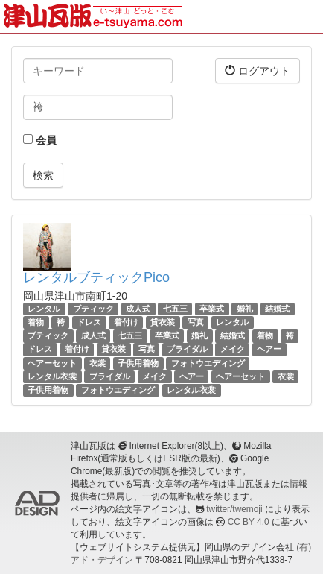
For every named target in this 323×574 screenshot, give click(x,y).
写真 (196, 322)
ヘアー (269, 349)
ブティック (93, 308)
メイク (232, 349)
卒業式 (211, 308)
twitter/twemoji (234, 509)
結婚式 (277, 308)
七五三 (175, 308)
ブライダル (187, 349)
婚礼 (245, 308)
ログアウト (257, 70)
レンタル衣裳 (52, 376)
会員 (40, 140)
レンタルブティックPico (96, 277)
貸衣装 (162, 322)
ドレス (89, 322)
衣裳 (97, 363)
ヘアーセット (52, 363)
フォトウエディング (208, 363)
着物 (36, 322)
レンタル (44, 308)
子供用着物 (138, 363)
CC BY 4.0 (248, 522)
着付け (126, 322)
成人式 (138, 308)
